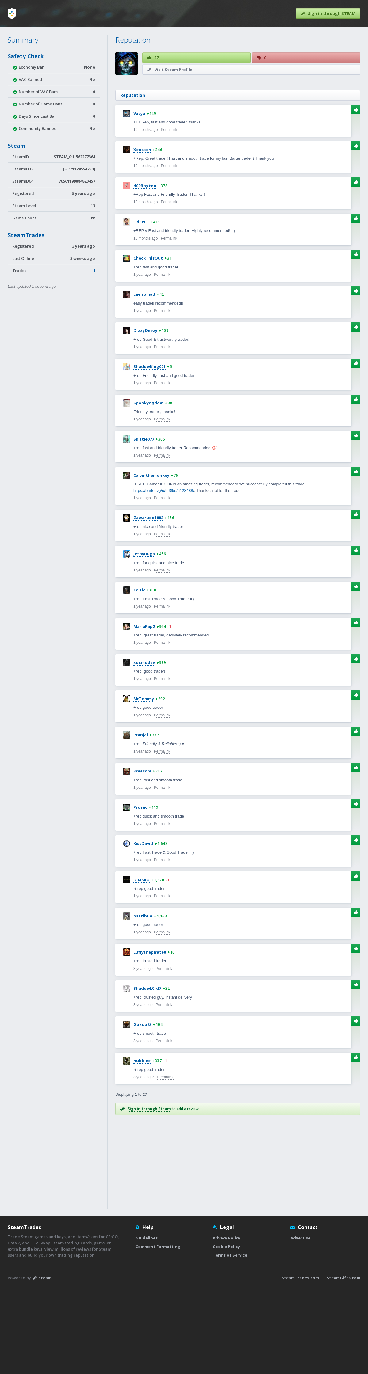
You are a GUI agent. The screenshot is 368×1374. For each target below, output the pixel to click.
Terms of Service (230, 1341)
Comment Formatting (158, 1332)
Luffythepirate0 (149, 1038)
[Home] (12, 13)
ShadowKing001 (149, 452)
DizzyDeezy (145, 416)
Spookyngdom (148, 489)
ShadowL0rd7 (147, 1074)
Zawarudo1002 (148, 603)
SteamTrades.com (300, 1363)
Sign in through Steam (149, 1194)
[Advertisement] (237, 125)
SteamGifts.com (343, 1363)
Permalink (169, 215)
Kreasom (142, 857)
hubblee (142, 1146)
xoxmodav (144, 748)
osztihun (142, 1001)
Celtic (139, 675)
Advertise (300, 1324)
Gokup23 (142, 1110)
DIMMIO (141, 965)
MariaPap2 (144, 712)
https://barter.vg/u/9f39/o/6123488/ (163, 576)
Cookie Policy (226, 1332)
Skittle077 (143, 525)
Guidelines (147, 1324)
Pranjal (140, 820)
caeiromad (144, 380)
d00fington (144, 271)
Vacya (139, 199)
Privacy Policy (226, 1324)
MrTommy (143, 784)
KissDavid (143, 929)
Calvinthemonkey (151, 561)
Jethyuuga (144, 639)
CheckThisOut (148, 344)
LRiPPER (141, 307)
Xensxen (142, 235)
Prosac (140, 893)
